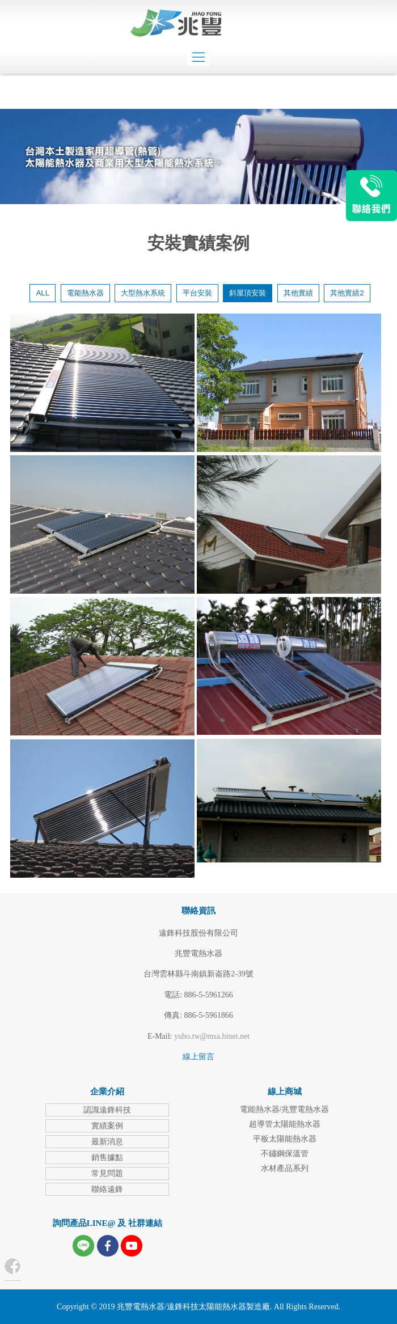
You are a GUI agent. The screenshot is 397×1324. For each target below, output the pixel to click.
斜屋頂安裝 (247, 293)
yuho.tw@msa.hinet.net (212, 1036)
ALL (42, 293)
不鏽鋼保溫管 (285, 1153)
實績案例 (107, 1126)
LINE (371, 195)
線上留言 (198, 1056)
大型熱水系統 (143, 293)
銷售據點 (107, 1157)
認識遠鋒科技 (107, 1110)
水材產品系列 (285, 1168)
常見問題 (107, 1173)
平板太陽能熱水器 (284, 1139)
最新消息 (107, 1141)
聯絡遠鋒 (107, 1189)
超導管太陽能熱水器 (284, 1124)
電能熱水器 (85, 293)
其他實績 (298, 293)
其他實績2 (347, 293)
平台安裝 (197, 293)
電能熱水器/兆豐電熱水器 (285, 1109)
